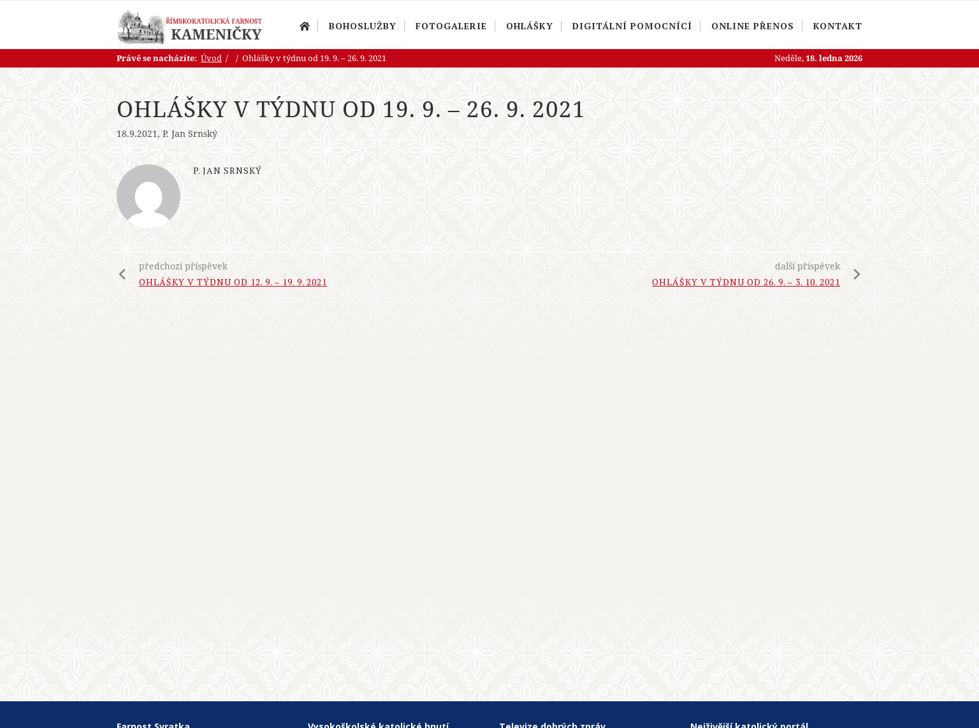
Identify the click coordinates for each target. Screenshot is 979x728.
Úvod (305, 26)
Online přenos (752, 26)
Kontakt (837, 26)
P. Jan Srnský (190, 133)
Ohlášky (529, 26)
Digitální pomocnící (632, 26)
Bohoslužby (362, 26)
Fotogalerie (451, 26)
